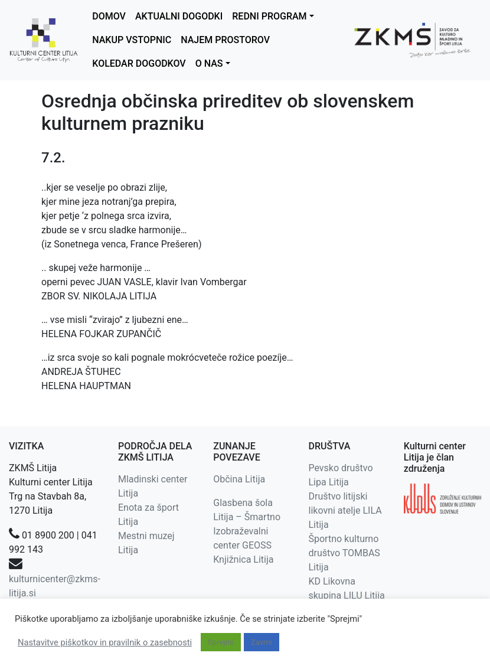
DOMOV (109, 16)
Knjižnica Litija (243, 559)
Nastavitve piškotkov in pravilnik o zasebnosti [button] (105, 642)
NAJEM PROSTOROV (225, 39)
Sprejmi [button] (221, 642)
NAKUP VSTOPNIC (131, 39)
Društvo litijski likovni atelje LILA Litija (344, 510)
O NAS (209, 63)
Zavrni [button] (261, 642)
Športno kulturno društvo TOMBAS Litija (344, 553)
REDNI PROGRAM (269, 16)
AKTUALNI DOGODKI (179, 16)
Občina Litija (239, 479)
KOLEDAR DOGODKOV (138, 63)
